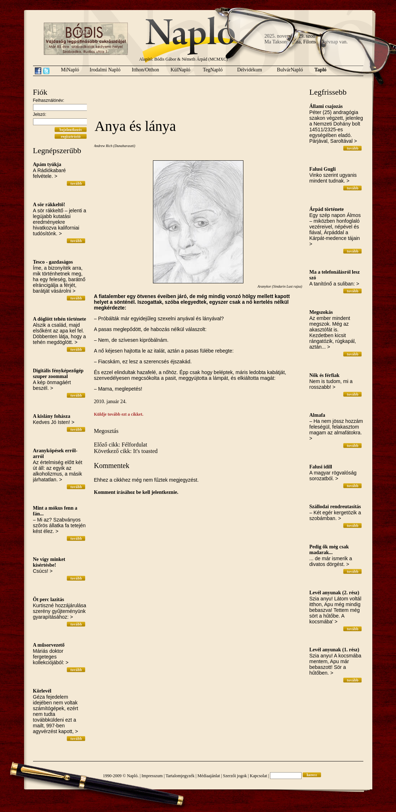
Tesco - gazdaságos (53, 262)
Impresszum (152, 775)
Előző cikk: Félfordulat (120, 445)
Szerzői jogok (235, 775)
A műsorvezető (49, 645)
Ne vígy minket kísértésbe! (49, 562)
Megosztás (106, 431)
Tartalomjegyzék (180, 775)
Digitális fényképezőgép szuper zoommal (58, 373)
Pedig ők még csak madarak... (329, 549)
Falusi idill (320, 466)
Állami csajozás (326, 106)
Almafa (317, 415)
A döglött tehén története (59, 319)
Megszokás (321, 312)
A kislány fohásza (51, 416)
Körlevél (42, 691)
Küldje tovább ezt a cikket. (119, 414)
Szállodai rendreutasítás (335, 506)
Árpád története (326, 209)
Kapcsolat (258, 775)
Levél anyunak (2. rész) (334, 592)
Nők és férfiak (324, 375)
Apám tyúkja (47, 164)
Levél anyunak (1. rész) (334, 649)
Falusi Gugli (322, 169)
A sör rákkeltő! (49, 204)
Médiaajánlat (208, 775)
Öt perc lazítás (48, 599)
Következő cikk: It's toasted (126, 451)
